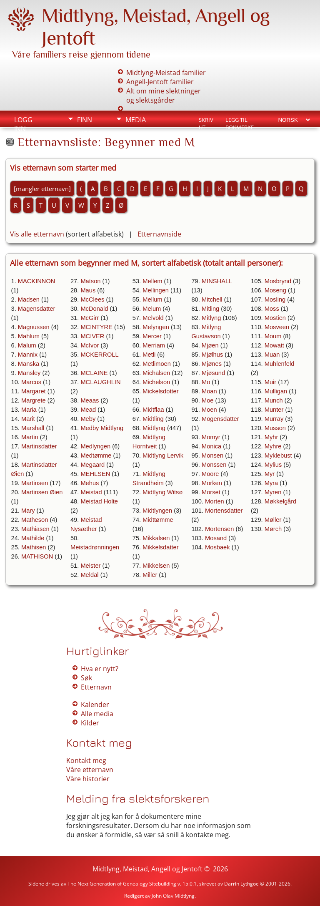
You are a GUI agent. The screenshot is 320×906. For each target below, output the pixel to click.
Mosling (275, 299)
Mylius (273, 464)
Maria (29, 409)
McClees (92, 299)
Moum (273, 336)
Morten (214, 501)
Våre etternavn (89, 769)
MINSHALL (217, 281)
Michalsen (156, 373)
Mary (28, 510)
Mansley (29, 373)
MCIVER (92, 336)
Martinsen (34, 483)
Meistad (91, 492)
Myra (271, 483)
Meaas (89, 400)
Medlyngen (95, 446)
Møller (273, 519)
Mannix (28, 354)
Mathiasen (35, 529)
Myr (270, 474)
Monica (211, 446)
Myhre (273, 446)
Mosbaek (217, 547)
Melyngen (155, 327)
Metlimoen (156, 363)
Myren (273, 492)
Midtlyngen (157, 510)
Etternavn (96, 687)
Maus (87, 290)
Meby (87, 418)
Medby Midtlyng (101, 428)
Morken (212, 483)
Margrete (33, 400)
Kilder (90, 722)
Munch (274, 400)
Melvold (153, 318)
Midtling (153, 418)
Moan (209, 391)
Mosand (216, 538)
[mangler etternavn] (42, 188)
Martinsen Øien (41, 492)
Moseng (275, 290)
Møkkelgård (281, 501)
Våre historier (88, 778)
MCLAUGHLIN (100, 382)
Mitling (210, 308)
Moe (208, 400)
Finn (84, 119)
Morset (211, 492)
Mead (88, 409)
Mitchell (212, 299)
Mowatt (274, 345)
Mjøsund (213, 373)
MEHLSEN (95, 474)
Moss (272, 308)
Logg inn (23, 120)
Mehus (89, 483)
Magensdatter (36, 308)
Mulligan (276, 391)
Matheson (34, 519)
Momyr (211, 437)
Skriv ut (206, 120)
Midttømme (157, 519)
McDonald (94, 308)
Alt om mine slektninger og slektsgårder (163, 95)
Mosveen (277, 327)
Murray (274, 418)
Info (84, 133)
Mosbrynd (278, 281)
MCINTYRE (96, 327)
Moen (209, 409)
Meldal (89, 574)
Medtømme (95, 455)
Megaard (92, 464)
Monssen (214, 464)
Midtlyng (153, 428)
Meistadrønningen (94, 547)
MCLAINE (94, 373)
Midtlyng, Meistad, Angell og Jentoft (147, 868)
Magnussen (34, 327)
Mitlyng (211, 318)
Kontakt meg (86, 760)
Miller (149, 574)
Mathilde (32, 538)
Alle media (97, 713)
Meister (90, 565)
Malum (27, 345)
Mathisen (33, 547)
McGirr (89, 318)
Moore (210, 474)
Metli (148, 354)
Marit (28, 418)
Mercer (152, 336)
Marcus (31, 382)
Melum (151, 308)
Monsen (212, 455)
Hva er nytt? (99, 668)
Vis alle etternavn (37, 234)
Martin (29, 437)
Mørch (273, 529)
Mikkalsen (156, 538)
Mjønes (212, 363)
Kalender (95, 704)
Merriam (153, 345)
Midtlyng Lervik (162, 455)
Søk (86, 677)
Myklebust (278, 455)
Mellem (152, 281)
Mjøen (210, 345)
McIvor (89, 345)
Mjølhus (212, 354)
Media (135, 119)
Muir (271, 382)
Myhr (271, 437)
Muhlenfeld (280, 363)
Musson (275, 428)
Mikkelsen (156, 565)
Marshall (32, 428)
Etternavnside (159, 234)
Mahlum (29, 336)
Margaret (33, 391)
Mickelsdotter (160, 391)
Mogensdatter (220, 418)
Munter (274, 409)
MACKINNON (36, 281)
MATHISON (37, 556)
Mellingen (155, 290)
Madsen (29, 299)
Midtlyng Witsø (162, 492)
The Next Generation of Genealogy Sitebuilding (122, 883)
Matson (90, 281)
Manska (28, 363)
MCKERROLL (99, 354)
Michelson (156, 382)
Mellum (152, 299)
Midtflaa (153, 409)
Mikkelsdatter (160, 547)
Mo (206, 382)
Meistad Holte (99, 501)
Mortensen (219, 529)
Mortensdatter (223, 510)
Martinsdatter (39, 446)
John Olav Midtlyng (173, 895)
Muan (272, 354)
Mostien (275, 318)
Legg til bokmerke (239, 120)
